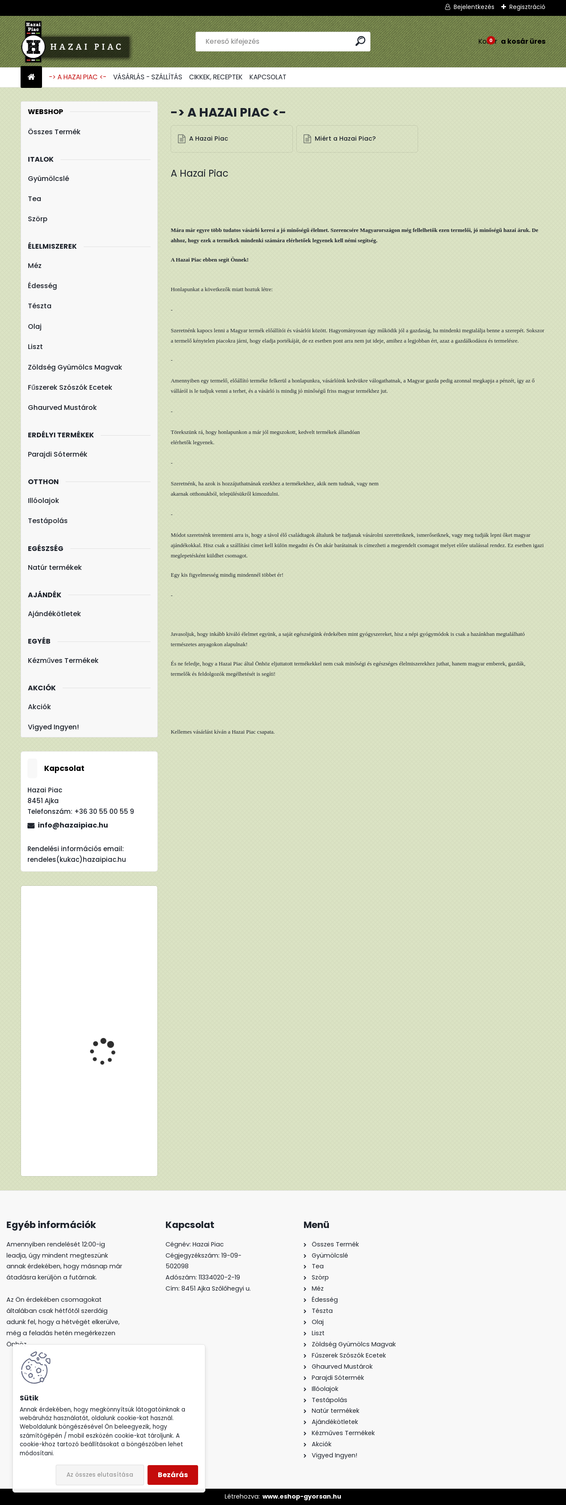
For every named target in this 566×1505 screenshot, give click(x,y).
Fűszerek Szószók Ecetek (70, 387)
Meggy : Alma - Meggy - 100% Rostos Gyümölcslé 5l (114, 1047)
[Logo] (79, 41)
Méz (35, 266)
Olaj (35, 326)
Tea (34, 199)
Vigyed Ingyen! (53, 727)
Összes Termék (54, 132)
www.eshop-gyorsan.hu (301, 1496)
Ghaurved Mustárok (62, 407)
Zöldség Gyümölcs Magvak (75, 367)
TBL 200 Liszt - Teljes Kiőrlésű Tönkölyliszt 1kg (113, 930)
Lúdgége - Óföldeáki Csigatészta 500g (108, 1111)
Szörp (38, 219)
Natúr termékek (55, 567)
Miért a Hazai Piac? (345, 139)
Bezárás (173, 1475)
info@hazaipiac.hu (73, 825)
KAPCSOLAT (268, 76)
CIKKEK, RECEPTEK (216, 76)
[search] (360, 41)
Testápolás (48, 521)
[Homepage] (31, 77)
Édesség (42, 286)
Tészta (39, 306)
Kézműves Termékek (63, 660)
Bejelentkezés (474, 7)
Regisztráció (527, 7)
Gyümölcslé (48, 179)
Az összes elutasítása (99, 1475)
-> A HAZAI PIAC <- (77, 76)
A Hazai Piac (209, 139)
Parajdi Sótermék (57, 454)
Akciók (39, 707)
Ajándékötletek (54, 614)
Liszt (35, 347)
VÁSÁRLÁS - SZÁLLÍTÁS (147, 76)
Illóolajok (43, 501)
